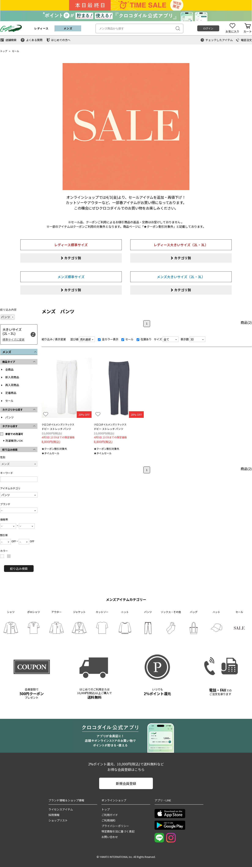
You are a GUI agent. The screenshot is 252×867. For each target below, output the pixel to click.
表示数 (185, 339)
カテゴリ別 (72, 257)
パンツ (9, 417)
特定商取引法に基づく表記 (117, 832)
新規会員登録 (126, 783)
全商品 (9, 369)
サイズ (158, 339)
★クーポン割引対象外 (54, 449)
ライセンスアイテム (60, 810)
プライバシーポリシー (115, 826)
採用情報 (53, 815)
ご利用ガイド (109, 815)
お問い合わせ (109, 837)
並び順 (74, 339)
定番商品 (10, 393)
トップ (3, 51)
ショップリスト (58, 821)
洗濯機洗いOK (14, 441)
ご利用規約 (108, 821)
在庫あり (144, 339)
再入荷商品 (12, 385)
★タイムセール (50, 453)
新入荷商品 (12, 377)
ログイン (208, 28)
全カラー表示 (108, 339)
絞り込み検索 (19, 569)
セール (15, 51)
